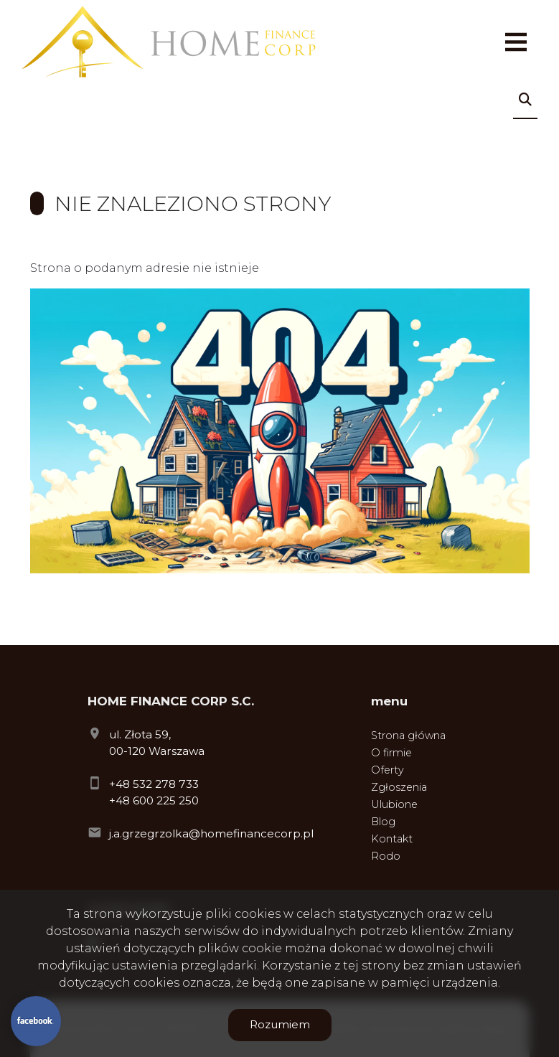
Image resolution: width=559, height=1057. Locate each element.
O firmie (391, 752)
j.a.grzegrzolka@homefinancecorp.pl (211, 833)
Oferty (387, 770)
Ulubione (394, 804)
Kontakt (392, 838)
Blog (383, 821)
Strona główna (408, 735)
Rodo (385, 856)
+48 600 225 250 (154, 800)
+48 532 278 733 (154, 784)
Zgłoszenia (399, 787)
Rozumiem (280, 1024)
